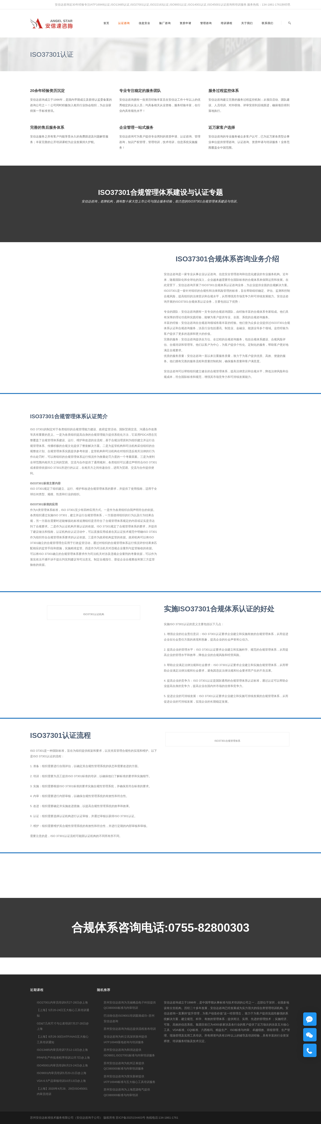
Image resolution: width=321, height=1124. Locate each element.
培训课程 (226, 23)
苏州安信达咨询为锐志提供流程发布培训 (130, 1028)
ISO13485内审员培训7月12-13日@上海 (62, 1049)
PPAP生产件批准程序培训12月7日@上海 (63, 1057)
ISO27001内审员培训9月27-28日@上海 (62, 1002)
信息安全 (144, 23)
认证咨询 (124, 23)
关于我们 (247, 23)
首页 (106, 23)
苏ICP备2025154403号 (130, 1117)
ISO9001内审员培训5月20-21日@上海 (61, 1073)
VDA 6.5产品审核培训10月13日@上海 (61, 1080)
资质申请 (185, 23)
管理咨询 (206, 23)
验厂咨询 (165, 23)
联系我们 (267, 23)
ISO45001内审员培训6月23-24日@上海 (62, 1065)
